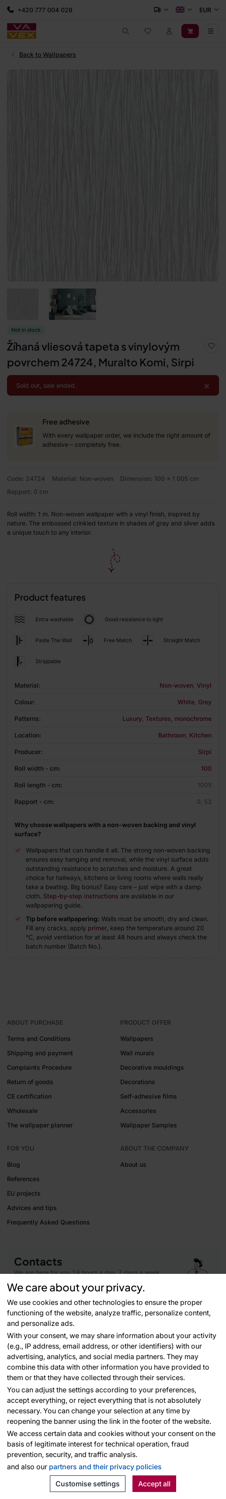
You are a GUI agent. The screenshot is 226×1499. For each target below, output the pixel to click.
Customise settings (88, 1483)
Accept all (154, 1483)
